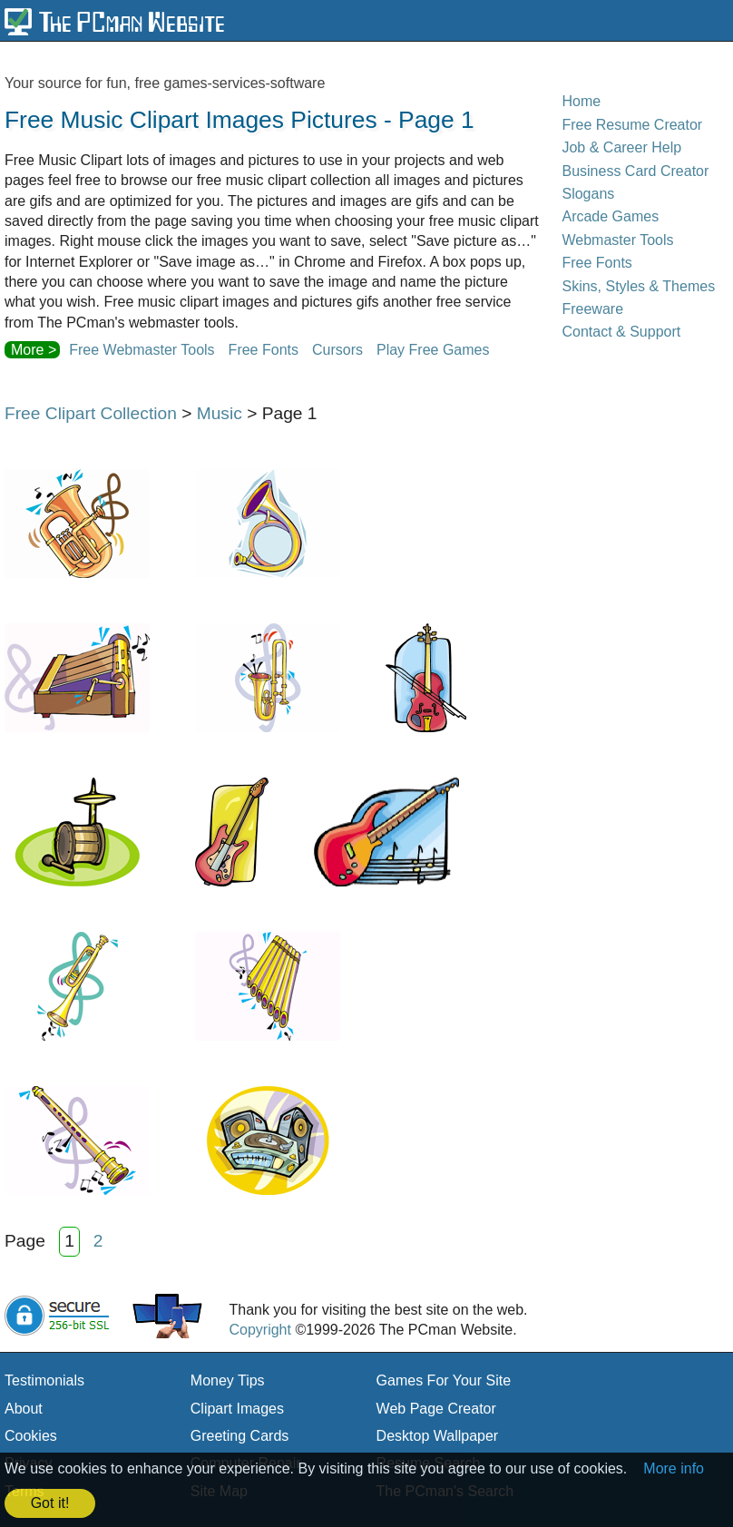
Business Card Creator (635, 171)
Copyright (259, 1329)
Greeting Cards (240, 1436)
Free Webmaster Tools (141, 349)
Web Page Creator (436, 1408)
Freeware (592, 309)
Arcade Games (610, 216)
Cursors (337, 349)
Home (581, 101)
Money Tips (228, 1380)
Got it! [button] (50, 1503)
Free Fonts (263, 349)
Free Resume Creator (632, 124)
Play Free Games (432, 349)
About (24, 1408)
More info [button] (673, 1468)
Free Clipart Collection (91, 413)
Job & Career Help (621, 147)
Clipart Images (237, 1408)
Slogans (588, 193)
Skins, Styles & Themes (638, 286)
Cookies (31, 1436)
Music (219, 413)
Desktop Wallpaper (437, 1436)
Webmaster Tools (617, 240)
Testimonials (44, 1380)
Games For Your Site (444, 1380)
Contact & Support (621, 331)
